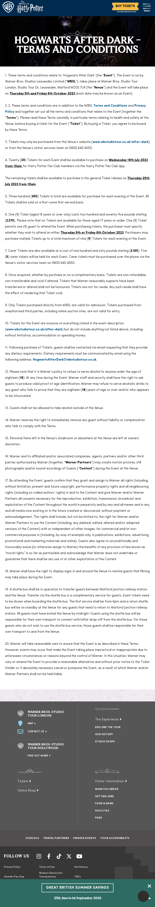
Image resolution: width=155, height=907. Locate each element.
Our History (104, 734)
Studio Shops (105, 742)
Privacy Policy (12, 867)
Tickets (23, 781)
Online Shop (27, 790)
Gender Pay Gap (14, 877)
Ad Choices (81, 867)
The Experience (107, 719)
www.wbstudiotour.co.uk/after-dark (121, 142)
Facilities (102, 811)
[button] (143, 896)
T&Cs (77, 877)
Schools (32, 838)
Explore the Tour (107, 727)
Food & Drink (104, 803)
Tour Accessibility (115, 838)
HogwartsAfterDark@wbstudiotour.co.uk (64, 359)
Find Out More (38, 756)
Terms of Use (47, 867)
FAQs (98, 818)
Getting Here (104, 796)
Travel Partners (56, 838)
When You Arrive (106, 789)
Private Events (84, 838)
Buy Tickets (125, 6)
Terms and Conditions (110, 105)
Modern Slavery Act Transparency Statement (51, 877)
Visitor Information (109, 781)
